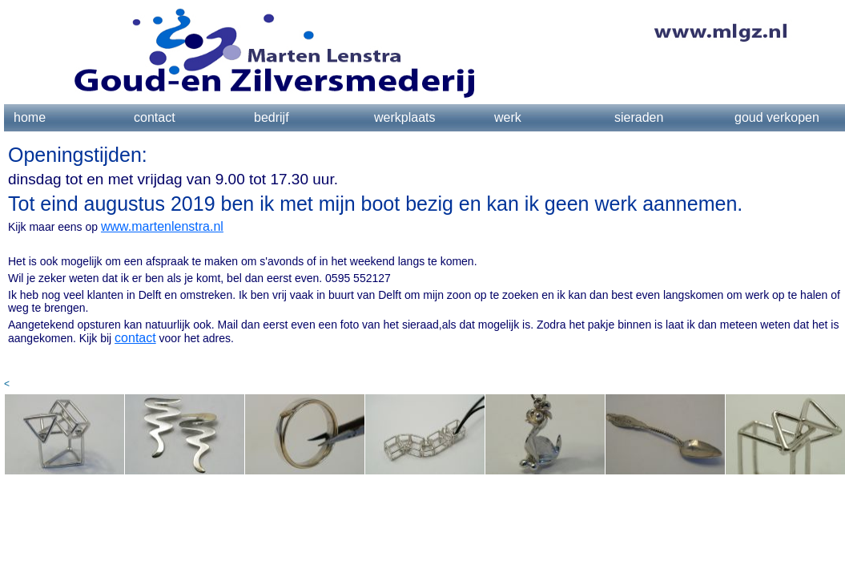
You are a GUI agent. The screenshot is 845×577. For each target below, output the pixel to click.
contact (154, 117)
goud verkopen (776, 117)
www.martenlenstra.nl (162, 226)
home (30, 117)
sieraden (638, 117)
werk (507, 117)
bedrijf (271, 117)
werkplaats (404, 117)
